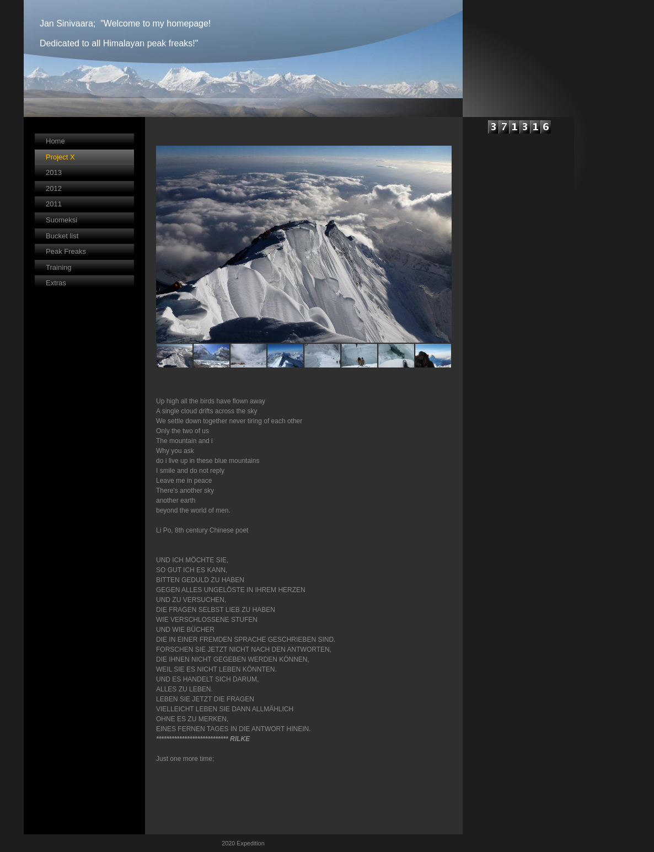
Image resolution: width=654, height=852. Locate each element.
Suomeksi (61, 220)
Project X (60, 157)
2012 (54, 188)
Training (58, 267)
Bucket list (62, 236)
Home (55, 141)
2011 (54, 204)
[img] (243, 58)
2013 (54, 172)
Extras (56, 283)
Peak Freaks (66, 251)
